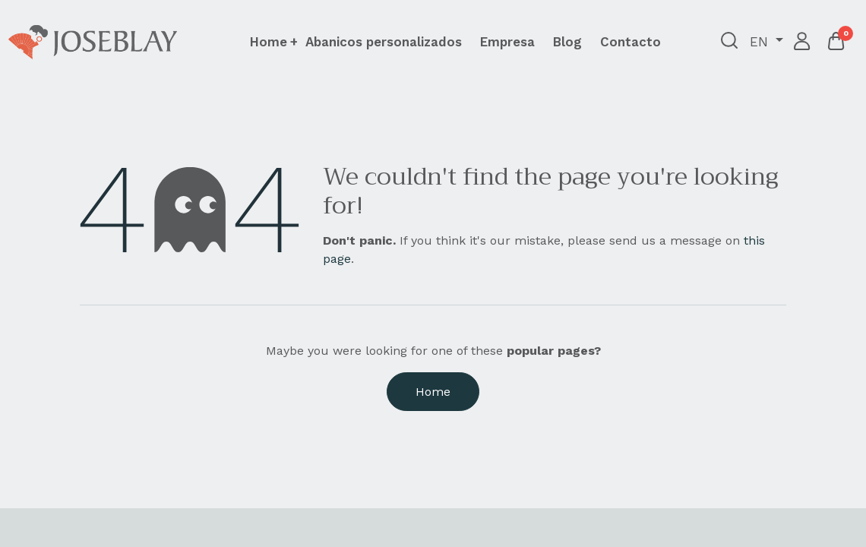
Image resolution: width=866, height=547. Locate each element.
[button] (726, 42)
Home (433, 391)
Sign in (799, 42)
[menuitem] (383, 42)
